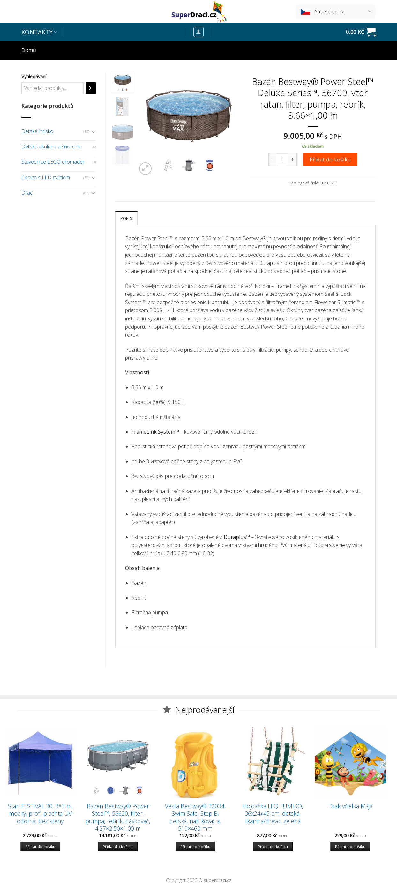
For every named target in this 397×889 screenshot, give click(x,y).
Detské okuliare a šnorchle (51, 146)
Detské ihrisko (37, 131)
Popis (126, 218)
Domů (28, 50)
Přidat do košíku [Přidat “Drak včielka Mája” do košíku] (350, 846)
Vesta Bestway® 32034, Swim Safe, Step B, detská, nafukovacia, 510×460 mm (195, 817)
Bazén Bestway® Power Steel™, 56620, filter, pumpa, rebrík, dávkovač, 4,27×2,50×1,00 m (118, 817)
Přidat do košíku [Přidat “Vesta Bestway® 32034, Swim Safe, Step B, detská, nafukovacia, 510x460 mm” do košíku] (195, 846)
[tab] (126, 218)
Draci (27, 192)
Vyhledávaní (33, 76)
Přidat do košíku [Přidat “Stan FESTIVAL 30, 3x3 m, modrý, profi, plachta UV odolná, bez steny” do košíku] (40, 846)
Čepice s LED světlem (45, 177)
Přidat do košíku (330, 159)
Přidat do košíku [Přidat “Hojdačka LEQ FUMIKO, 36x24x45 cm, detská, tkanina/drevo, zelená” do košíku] (273, 846)
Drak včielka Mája (350, 806)
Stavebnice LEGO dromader (53, 161)
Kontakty (39, 32)
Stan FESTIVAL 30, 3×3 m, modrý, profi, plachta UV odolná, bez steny (40, 814)
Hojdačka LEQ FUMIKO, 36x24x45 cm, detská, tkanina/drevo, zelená (273, 814)
